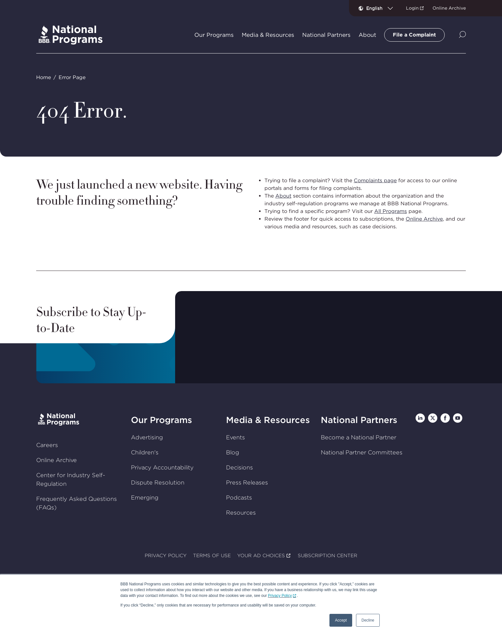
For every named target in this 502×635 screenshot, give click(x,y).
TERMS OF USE (212, 556)
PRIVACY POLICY (166, 556)
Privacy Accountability (162, 467)
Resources (241, 512)
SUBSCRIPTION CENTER (327, 556)
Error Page (72, 77)
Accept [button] (341, 620)
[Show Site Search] (462, 35)
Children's (144, 452)
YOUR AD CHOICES (261, 556)
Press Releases (247, 482)
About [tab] (367, 35)
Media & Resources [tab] (268, 35)
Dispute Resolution (157, 482)
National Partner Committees (361, 452)
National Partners (359, 420)
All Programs (390, 211)
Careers (47, 445)
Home (43, 77)
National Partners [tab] (326, 35)
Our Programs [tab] (214, 35)
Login (412, 8)
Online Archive (449, 8)
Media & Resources (268, 420)
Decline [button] (367, 620)
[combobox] (382, 8)
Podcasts (239, 497)
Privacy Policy (280, 595)
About (283, 196)
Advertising (147, 437)
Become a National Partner (358, 437)
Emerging (144, 497)
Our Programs (161, 420)
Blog (232, 452)
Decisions (239, 467)
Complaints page (375, 180)
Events (235, 437)
